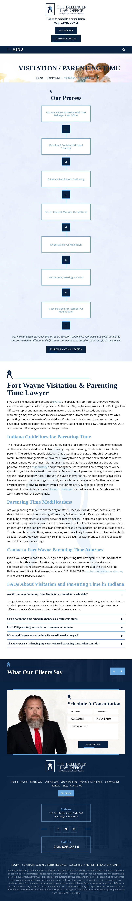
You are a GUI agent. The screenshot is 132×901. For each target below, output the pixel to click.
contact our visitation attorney (104, 571)
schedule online (66, 38)
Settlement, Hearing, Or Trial (66, 277)
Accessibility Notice (82, 864)
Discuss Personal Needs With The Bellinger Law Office (66, 114)
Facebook (57, 829)
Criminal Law (51, 782)
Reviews (55, 786)
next (121, 671)
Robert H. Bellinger (61, 489)
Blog (65, 786)
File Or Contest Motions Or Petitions (66, 212)
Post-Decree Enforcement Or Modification (66, 310)
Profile (23, 782)
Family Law (36, 782)
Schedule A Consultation (66, 349)
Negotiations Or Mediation (66, 244)
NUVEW (15, 864)
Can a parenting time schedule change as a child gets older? (43, 618)
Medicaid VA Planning (91, 782)
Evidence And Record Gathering (66, 179)
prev (114, 671)
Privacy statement (109, 864)
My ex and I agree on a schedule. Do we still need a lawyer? (42, 635)
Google (74, 829)
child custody (39, 467)
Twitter (66, 829)
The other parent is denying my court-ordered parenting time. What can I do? (53, 643)
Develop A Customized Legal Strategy (66, 146)
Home (14, 782)
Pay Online (66, 30)
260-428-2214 (66, 23)
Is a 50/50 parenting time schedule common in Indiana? (40, 627)
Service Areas (112, 782)
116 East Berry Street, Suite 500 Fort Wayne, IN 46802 (66, 815)
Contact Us (76, 786)
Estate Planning (69, 782)
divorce (56, 401)
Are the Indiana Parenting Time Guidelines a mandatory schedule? (47, 594)
